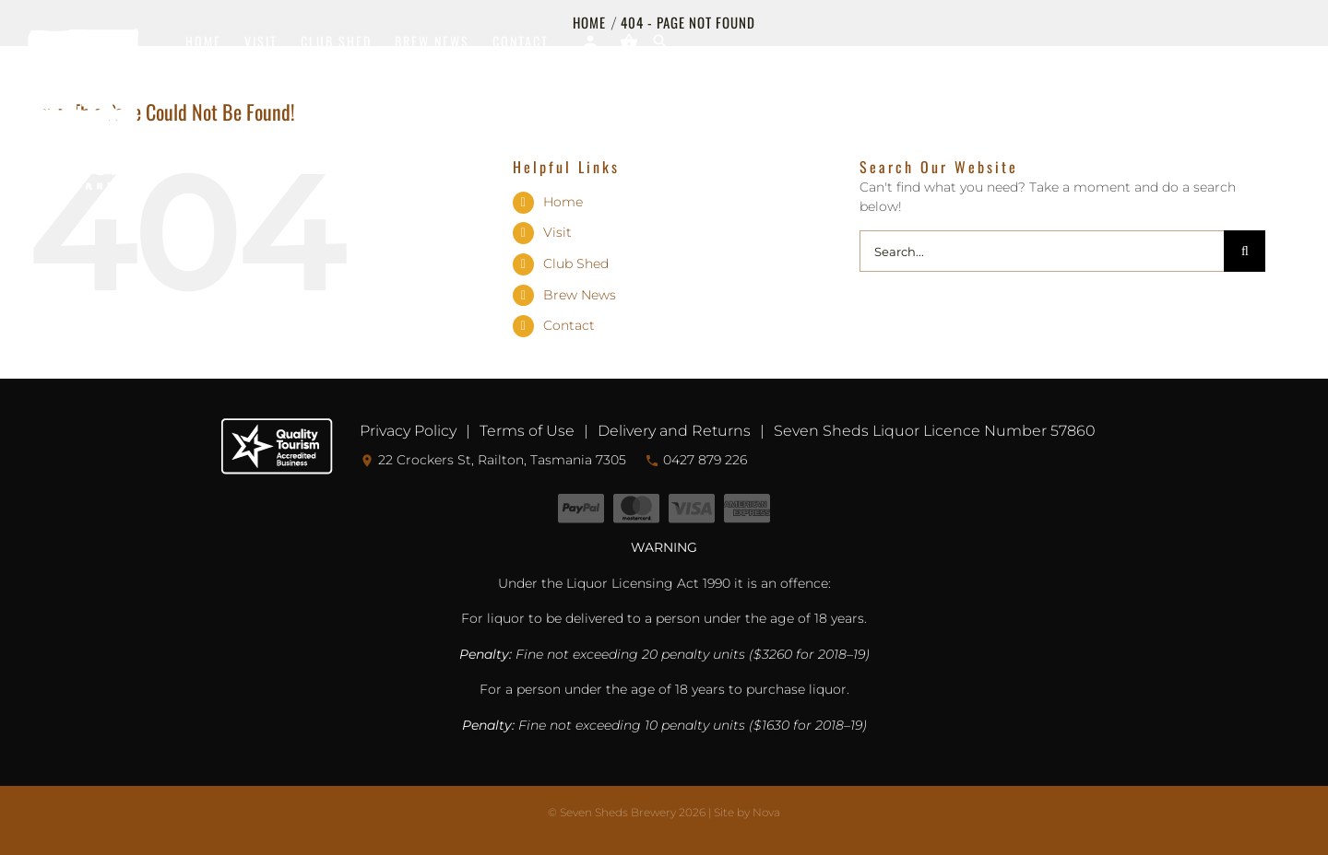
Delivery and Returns (674, 430)
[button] (661, 41)
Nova (766, 812)
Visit (557, 232)
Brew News (579, 295)
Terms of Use (527, 430)
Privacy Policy (408, 430)
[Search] (1244, 251)
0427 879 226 (696, 459)
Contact (569, 325)
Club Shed (576, 263)
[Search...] (1042, 251)
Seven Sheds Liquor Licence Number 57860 (935, 430)
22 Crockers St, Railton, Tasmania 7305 (493, 459)
